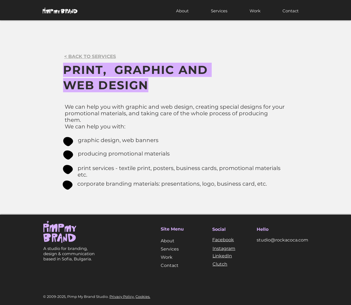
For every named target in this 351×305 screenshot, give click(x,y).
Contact (170, 265)
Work (166, 257)
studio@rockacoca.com (282, 240)
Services (170, 249)
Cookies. (142, 296)
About (167, 240)
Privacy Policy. (122, 296)
